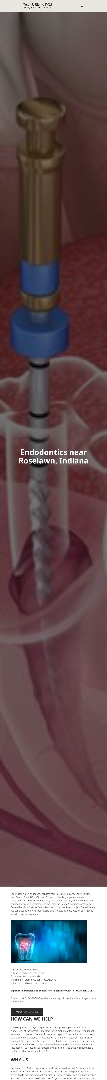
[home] (42, 6)
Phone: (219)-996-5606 (26, 1011)
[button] (82, 6)
